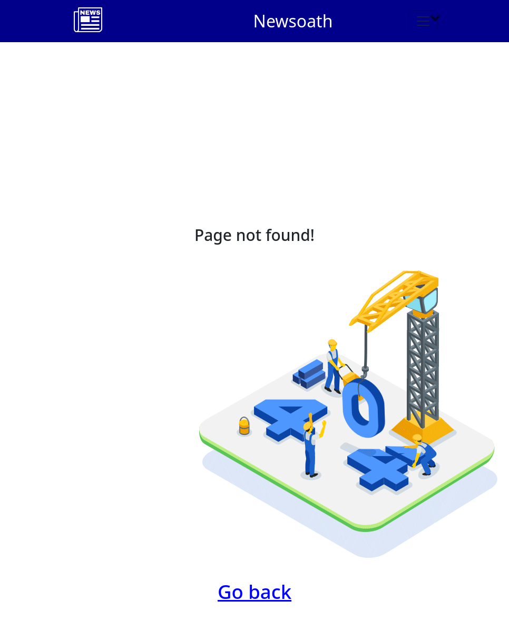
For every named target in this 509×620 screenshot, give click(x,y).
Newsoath (293, 20)
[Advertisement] (254, 121)
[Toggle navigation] (423, 21)
